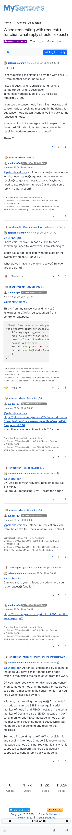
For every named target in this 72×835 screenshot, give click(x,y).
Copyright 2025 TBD (22, 814)
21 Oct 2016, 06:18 (23, 167)
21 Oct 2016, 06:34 (23, 296)
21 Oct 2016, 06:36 (23, 408)
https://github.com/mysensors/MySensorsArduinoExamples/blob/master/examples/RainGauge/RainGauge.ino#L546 (35, 421)
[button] (4, 830)
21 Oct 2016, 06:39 (46, 573)
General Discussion (15, 41)
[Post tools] (65, 146)
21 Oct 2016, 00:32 (46, 62)
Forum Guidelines (48, 814)
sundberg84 (14, 163)
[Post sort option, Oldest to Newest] (8, 52)
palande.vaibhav (17, 62)
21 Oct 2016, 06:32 (46, 232)
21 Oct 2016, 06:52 (46, 662)
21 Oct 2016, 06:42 (23, 609)
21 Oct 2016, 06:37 (23, 520)
